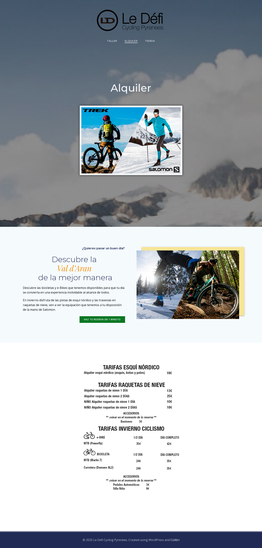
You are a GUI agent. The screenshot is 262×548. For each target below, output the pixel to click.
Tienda (150, 41)
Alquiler (131, 41)
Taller (112, 41)
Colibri (175, 540)
